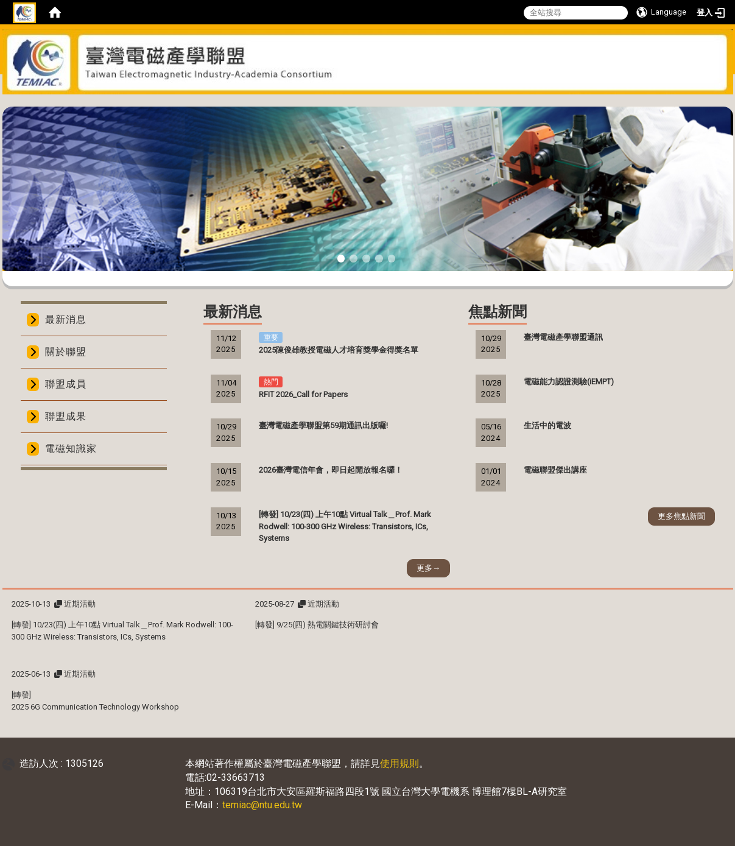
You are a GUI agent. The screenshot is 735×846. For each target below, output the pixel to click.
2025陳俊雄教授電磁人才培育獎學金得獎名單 (338, 349)
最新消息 (65, 319)
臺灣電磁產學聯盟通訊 (563, 337)
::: (363, 102)
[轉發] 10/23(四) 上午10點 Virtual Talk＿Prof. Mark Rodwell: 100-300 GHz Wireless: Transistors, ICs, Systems (345, 526)
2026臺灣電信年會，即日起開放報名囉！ (331, 469)
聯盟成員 (65, 384)
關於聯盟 (65, 352)
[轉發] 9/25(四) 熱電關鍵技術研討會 (317, 624)
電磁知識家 (71, 448)
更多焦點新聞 (681, 516)
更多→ (428, 568)
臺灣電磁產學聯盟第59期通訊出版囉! (323, 425)
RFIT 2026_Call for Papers (303, 394)
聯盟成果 (65, 416)
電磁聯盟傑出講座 (555, 469)
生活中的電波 (547, 425)
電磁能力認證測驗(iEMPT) (569, 381)
